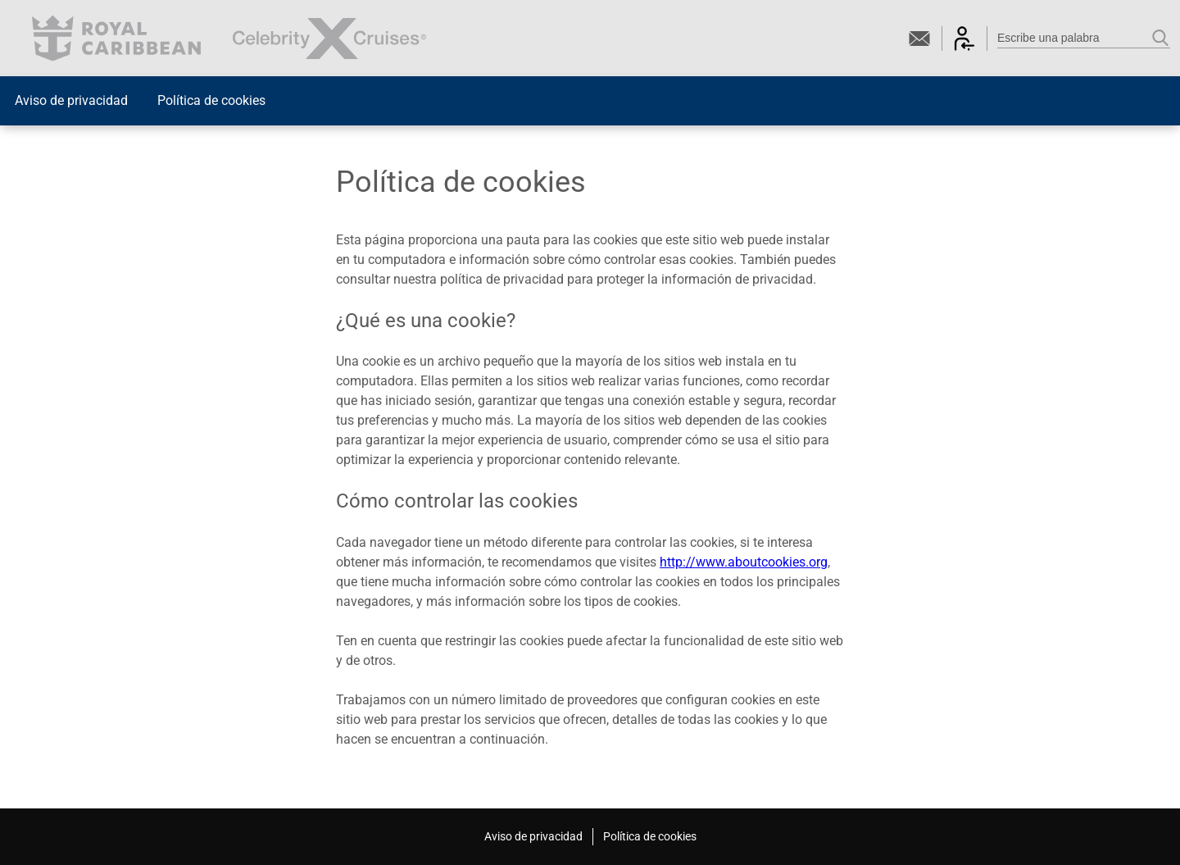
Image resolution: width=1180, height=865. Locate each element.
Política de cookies (211, 100)
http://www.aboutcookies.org (744, 562)
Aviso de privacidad (71, 100)
